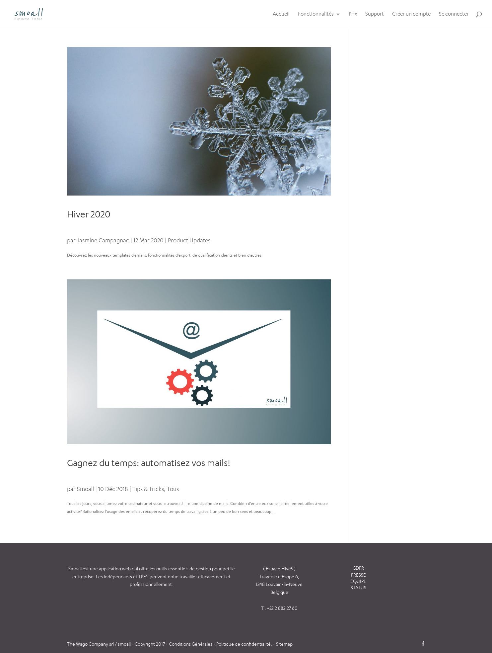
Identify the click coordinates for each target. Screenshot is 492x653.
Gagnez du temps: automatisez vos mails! (148, 462)
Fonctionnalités (316, 14)
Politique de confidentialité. (244, 644)
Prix (353, 14)
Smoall (85, 488)
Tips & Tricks (148, 488)
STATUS (358, 587)
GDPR (358, 568)
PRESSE (358, 575)
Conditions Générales (191, 644)
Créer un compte (411, 14)
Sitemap (284, 644)
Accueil (281, 14)
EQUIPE (358, 581)
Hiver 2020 (88, 214)
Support (374, 14)
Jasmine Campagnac (103, 240)
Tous (173, 488)
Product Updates (189, 240)
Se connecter (454, 14)
